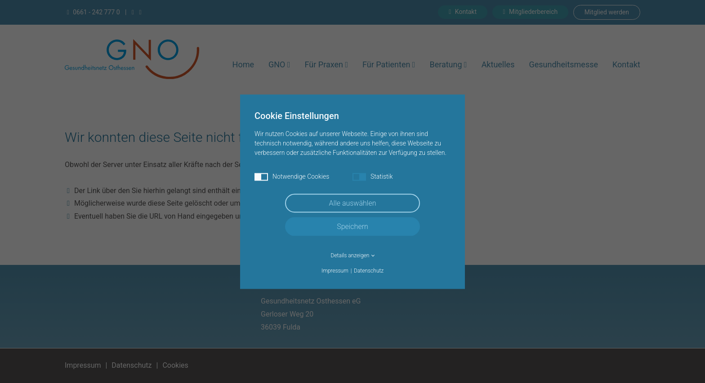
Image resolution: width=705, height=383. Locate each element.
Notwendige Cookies (291, 176)
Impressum (334, 270)
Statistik (372, 176)
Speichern (352, 226)
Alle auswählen (352, 202)
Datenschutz (369, 270)
